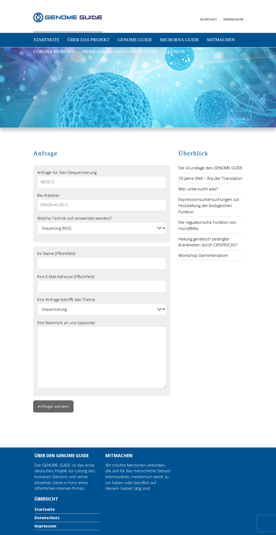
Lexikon (175, 51)
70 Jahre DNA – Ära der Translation (210, 178)
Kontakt (209, 19)
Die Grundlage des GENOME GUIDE (210, 167)
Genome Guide (135, 39)
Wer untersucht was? (198, 188)
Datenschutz (47, 517)
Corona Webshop (54, 51)
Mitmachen (221, 39)
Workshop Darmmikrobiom (203, 255)
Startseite (46, 39)
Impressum (233, 19)
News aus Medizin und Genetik (120, 51)
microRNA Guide (179, 39)
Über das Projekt (88, 39)
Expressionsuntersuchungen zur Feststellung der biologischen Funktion (208, 205)
